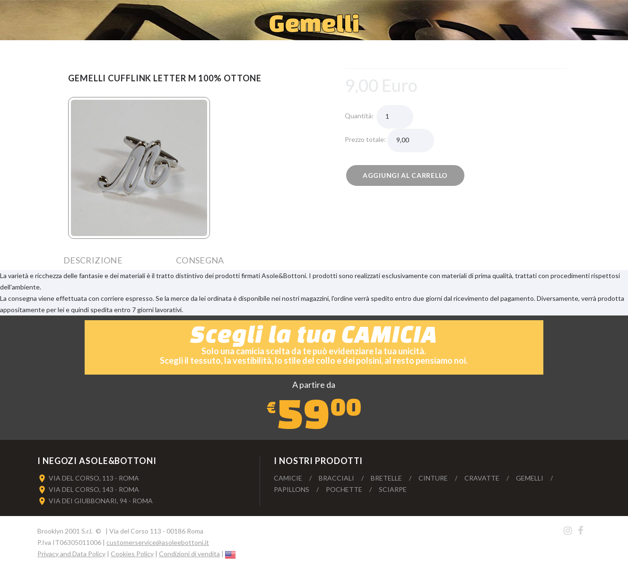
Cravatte (481, 478)
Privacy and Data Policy (71, 554)
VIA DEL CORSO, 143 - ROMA (94, 489)
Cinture (433, 478)
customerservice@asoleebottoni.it (157, 542)
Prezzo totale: (366, 139)
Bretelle (386, 478)
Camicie (288, 478)
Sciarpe (393, 489)
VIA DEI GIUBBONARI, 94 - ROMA (101, 501)
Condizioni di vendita (189, 554)
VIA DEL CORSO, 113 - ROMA (94, 478)
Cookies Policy (132, 554)
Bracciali (336, 478)
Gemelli (529, 478)
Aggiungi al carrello (405, 175)
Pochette (344, 489)
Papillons (291, 489)
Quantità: (360, 116)
